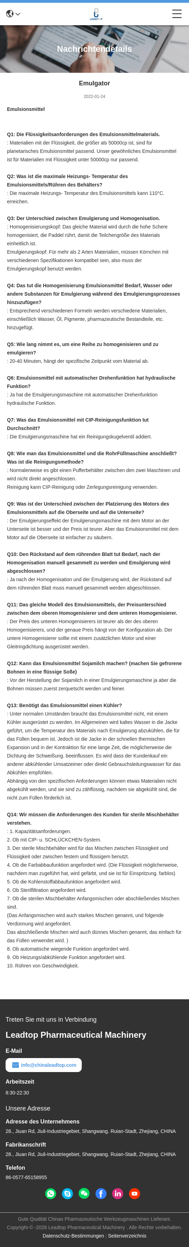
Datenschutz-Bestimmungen (73, 1236)
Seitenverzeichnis (127, 1236)
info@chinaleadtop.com (43, 1065)
